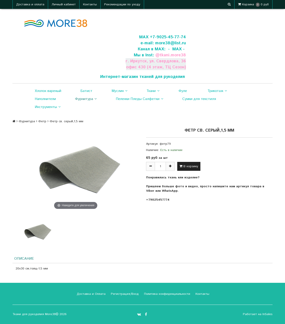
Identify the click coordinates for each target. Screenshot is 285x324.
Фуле (183, 91)
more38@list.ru (170, 43)
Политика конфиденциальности (166, 294)
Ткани (153, 91)
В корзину (188, 166)
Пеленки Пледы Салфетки (139, 99)
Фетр (42, 121)
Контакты (90, 4)
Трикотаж (217, 91)
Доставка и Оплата (91, 294)
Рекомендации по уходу (122, 4)
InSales (268, 314)
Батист (86, 91)
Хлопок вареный (48, 91)
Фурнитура (86, 99)
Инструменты (48, 107)
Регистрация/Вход (124, 294)
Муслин (119, 91)
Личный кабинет (64, 4)
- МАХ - (176, 49)
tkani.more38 (173, 55)
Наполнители (45, 99)
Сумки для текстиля (199, 99)
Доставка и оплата (30, 4)
